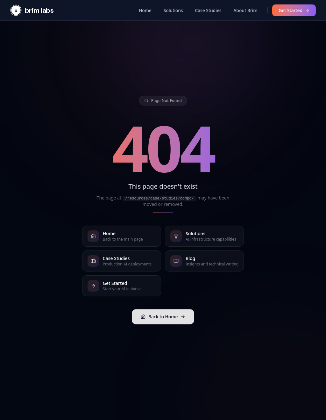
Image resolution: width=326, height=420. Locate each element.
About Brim (245, 10)
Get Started (294, 10)
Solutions (173, 10)
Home (145, 10)
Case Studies (208, 10)
